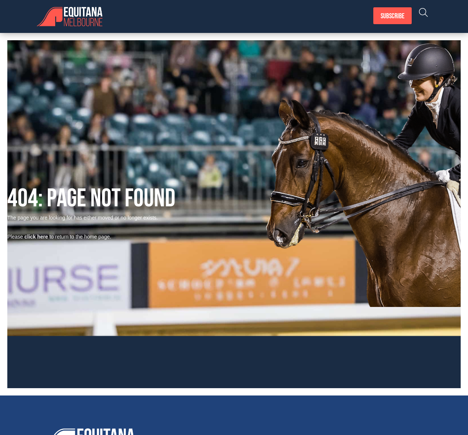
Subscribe (392, 16)
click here (36, 237)
